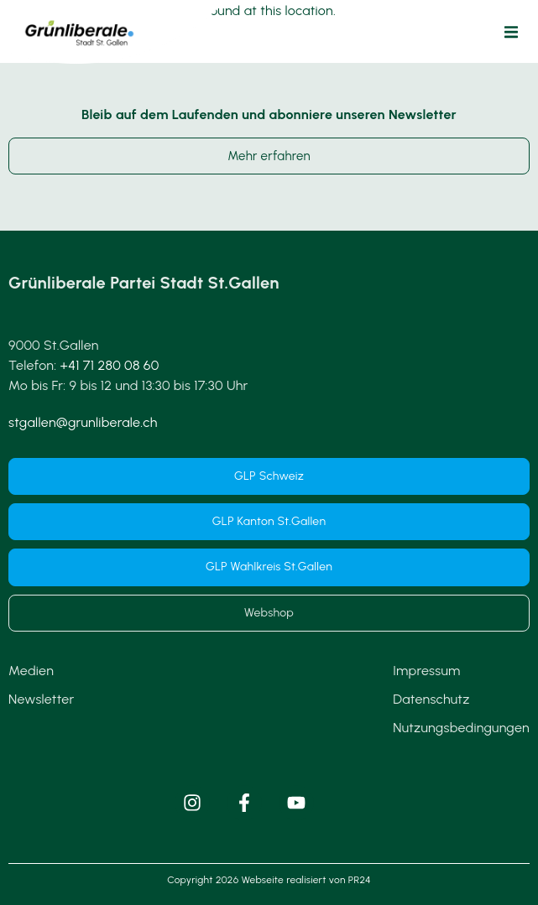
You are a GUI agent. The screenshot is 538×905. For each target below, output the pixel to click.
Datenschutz (431, 699)
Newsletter (41, 699)
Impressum (426, 671)
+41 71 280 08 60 (109, 365)
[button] (511, 32)
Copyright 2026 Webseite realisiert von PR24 (268, 880)
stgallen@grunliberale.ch (83, 422)
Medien (31, 671)
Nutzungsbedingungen (461, 728)
